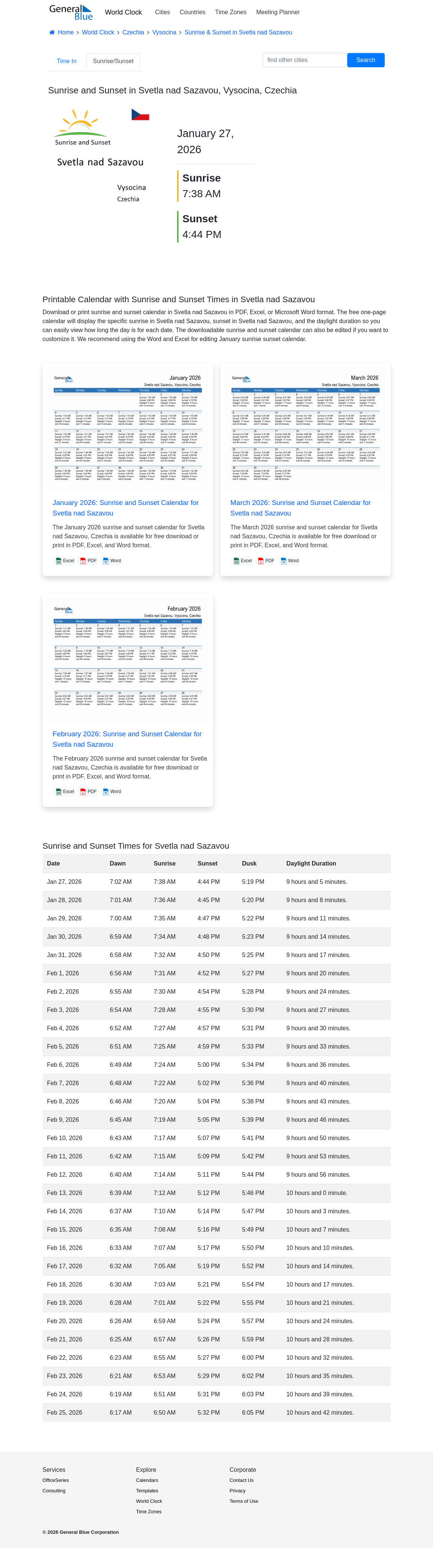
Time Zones (231, 12)
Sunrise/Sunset (113, 61)
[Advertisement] (336, 157)
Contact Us (242, 1480)
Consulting (54, 1490)
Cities (162, 12)
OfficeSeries (56, 1480)
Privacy (238, 1490)
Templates (147, 1490)
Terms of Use (244, 1501)
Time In (67, 61)
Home (61, 32)
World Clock (123, 12)
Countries (192, 12)
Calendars (147, 1480)
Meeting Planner (278, 12)
